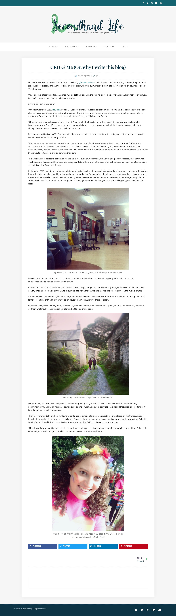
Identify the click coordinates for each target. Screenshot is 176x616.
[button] (42, 546)
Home (124, 47)
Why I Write (91, 47)
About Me (53, 47)
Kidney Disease (71, 47)
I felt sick (56, 110)
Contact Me (109, 47)
